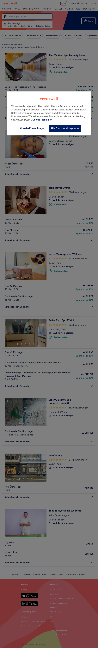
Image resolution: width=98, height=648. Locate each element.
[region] (49, 113)
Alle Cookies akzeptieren (65, 128)
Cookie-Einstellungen (32, 128)
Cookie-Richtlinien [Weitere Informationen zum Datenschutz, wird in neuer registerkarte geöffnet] (42, 120)
